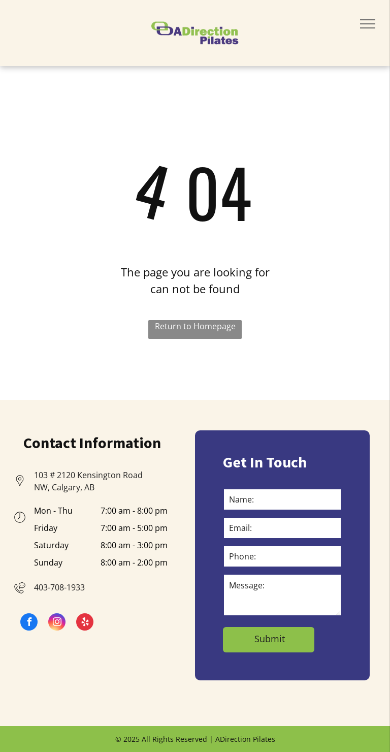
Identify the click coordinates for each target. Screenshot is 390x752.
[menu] (367, 24)
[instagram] (57, 623)
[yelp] (84, 623)
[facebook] (29, 623)
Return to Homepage (195, 326)
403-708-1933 (59, 587)
